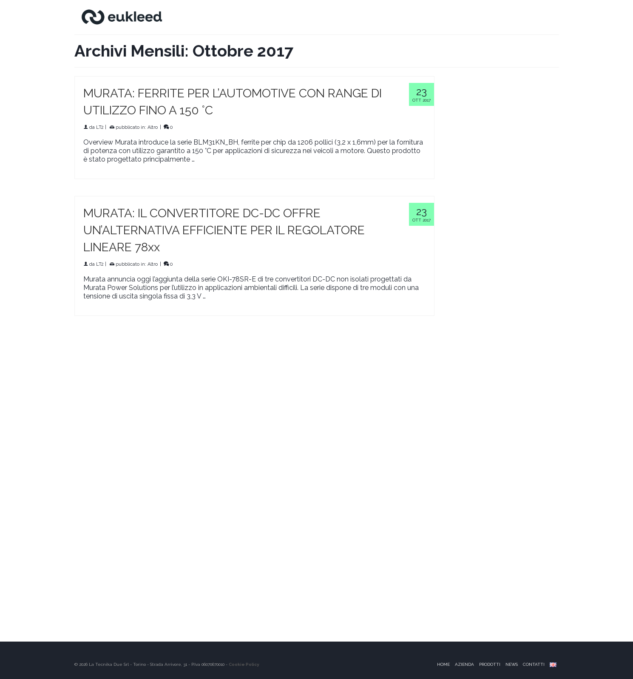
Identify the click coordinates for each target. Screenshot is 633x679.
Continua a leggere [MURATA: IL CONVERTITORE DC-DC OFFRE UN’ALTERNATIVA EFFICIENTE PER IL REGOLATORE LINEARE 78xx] (237, 296)
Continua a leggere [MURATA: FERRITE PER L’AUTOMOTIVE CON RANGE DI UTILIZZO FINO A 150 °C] (225, 159)
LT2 (100, 127)
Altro (153, 127)
